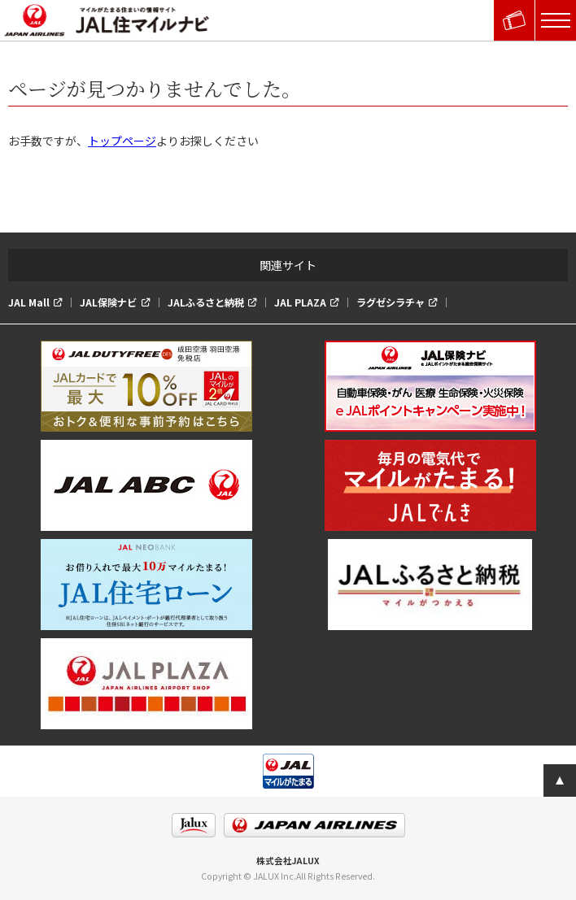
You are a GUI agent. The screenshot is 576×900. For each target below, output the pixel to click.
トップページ (122, 141)
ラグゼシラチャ (390, 302)
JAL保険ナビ (108, 302)
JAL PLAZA (300, 302)
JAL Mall (29, 302)
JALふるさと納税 (206, 302)
